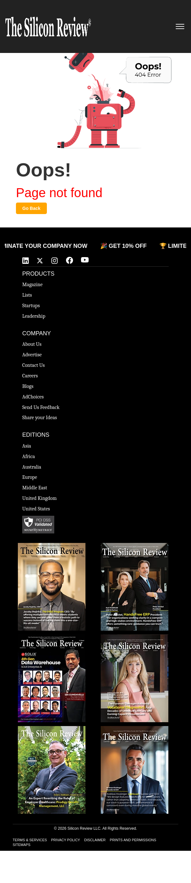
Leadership (33, 316)
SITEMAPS (22, 845)
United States (36, 509)
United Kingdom (39, 498)
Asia (26, 446)
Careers (30, 376)
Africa (28, 456)
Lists (27, 295)
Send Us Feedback (41, 407)
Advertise (32, 355)
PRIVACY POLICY (65, 840)
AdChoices (33, 397)
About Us (31, 344)
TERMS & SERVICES (30, 840)
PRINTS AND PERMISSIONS (133, 840)
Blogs (27, 386)
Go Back (31, 208)
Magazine (32, 284)
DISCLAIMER (95, 840)
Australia (31, 467)
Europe (29, 477)
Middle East (34, 488)
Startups (31, 305)
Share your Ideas (39, 417)
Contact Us (33, 365)
